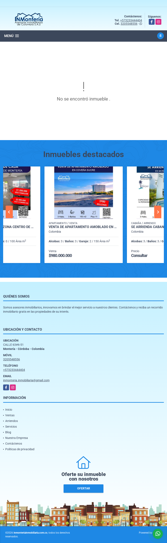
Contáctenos (13, 443)
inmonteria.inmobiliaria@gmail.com (26, 380)
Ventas (9, 415)
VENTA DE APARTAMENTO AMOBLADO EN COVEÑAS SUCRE (84, 227)
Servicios (11, 426)
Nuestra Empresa (16, 438)
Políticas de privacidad (19, 449)
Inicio (8, 409)
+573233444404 (131, 20)
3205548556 (129, 23)
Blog (8, 432)
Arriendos (11, 421)
